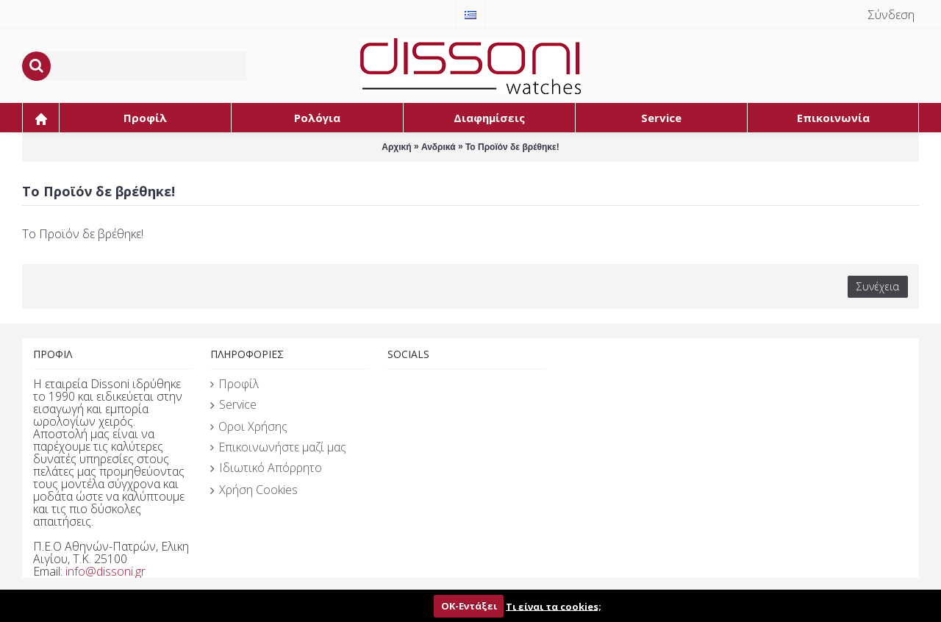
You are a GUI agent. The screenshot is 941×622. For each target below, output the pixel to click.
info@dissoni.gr (105, 571)
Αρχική (396, 147)
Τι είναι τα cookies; (553, 605)
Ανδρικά (438, 147)
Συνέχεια (877, 286)
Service (233, 405)
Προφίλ (234, 384)
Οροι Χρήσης (248, 426)
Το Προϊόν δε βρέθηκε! (512, 147)
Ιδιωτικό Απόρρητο (266, 468)
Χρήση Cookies (254, 490)
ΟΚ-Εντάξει (469, 605)
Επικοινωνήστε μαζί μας (278, 447)
